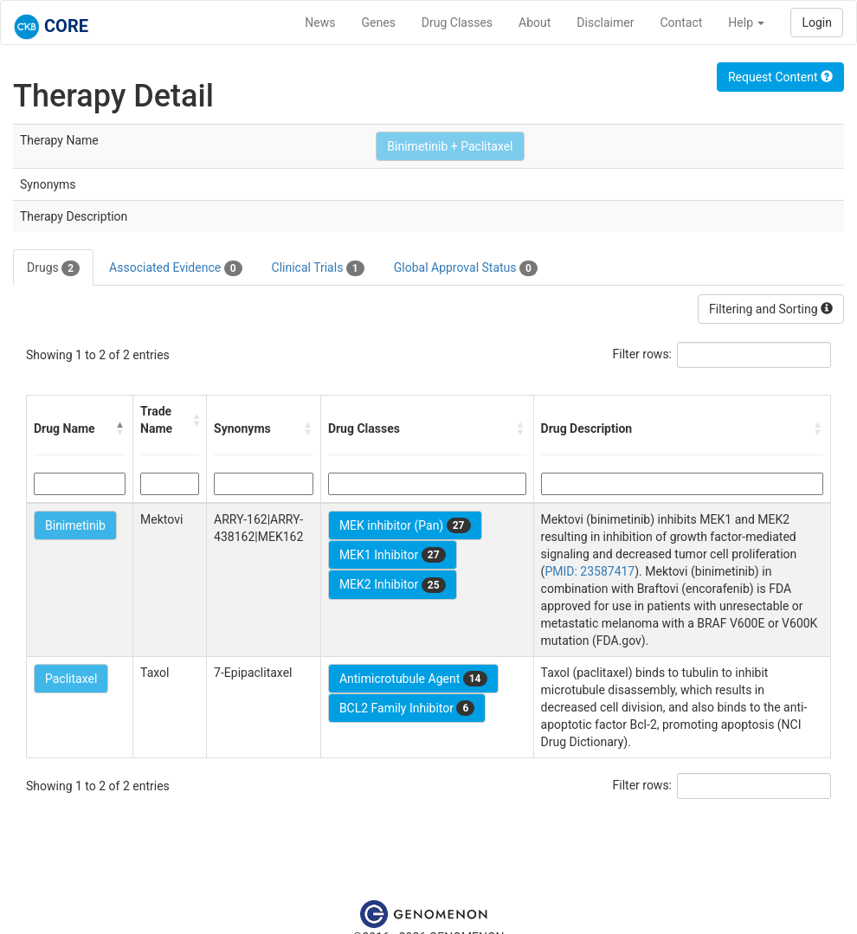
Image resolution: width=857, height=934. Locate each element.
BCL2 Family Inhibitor (406, 708)
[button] (120, 428)
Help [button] (746, 22)
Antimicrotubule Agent (413, 678)
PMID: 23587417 (589, 571)
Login (817, 22)
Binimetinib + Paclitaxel (449, 146)
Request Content (780, 77)
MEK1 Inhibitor (392, 555)
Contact (681, 22)
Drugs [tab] (53, 268)
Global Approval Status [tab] (466, 268)
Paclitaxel (71, 679)
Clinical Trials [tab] (318, 268)
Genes (379, 22)
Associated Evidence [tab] (175, 268)
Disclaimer (605, 22)
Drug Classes (457, 22)
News (320, 22)
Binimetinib (75, 525)
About (535, 22)
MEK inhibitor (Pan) (405, 525)
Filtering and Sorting (771, 309)
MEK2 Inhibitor (392, 585)
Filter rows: (643, 354)
